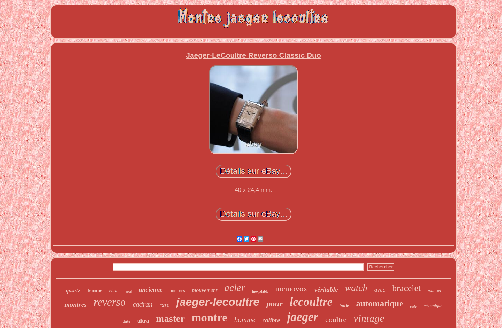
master (170, 318)
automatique (379, 303)
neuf (128, 291)
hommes (177, 290)
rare (164, 305)
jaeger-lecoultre (217, 302)
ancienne (151, 289)
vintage (368, 318)
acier (235, 287)
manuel (434, 290)
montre (209, 317)
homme (245, 319)
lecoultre (311, 301)
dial (113, 291)
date (126, 321)
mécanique (433, 305)
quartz (73, 291)
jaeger (302, 317)
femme (94, 290)
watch (356, 288)
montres (75, 304)
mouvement (205, 290)
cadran (143, 304)
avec (379, 290)
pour (274, 303)
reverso (110, 302)
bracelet (406, 288)
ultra (143, 321)
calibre (271, 320)
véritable (326, 289)
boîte (344, 305)
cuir (413, 306)
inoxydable (260, 292)
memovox (291, 288)
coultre (336, 319)
